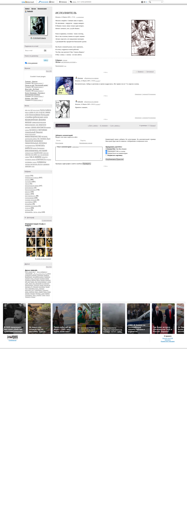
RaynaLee (47, 285)
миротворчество (33, 136)
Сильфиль (28, 295)
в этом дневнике (32, 63)
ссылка (97, 80)
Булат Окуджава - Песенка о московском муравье (35, 94)
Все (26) (49, 71)
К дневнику (104, 125)
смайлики (75, 147)
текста (27, 184)
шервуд (46, 164)
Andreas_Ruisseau (37, 275)
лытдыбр (28, 182)
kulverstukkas (42, 282)
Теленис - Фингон (31, 81)
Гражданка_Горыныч (41, 290)
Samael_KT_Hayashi (32, 287)
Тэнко (43, 295)
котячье (27, 210)
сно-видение (44, 155)
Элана (33, 297)
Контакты (168, 340)
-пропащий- (29, 273)
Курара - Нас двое (31, 98)
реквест (27, 194)
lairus (27, 112)
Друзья (33, 8)
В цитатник (152, 94)
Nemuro (46, 284)
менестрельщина (30, 134)
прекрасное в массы (32, 178)
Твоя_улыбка (36, 295)
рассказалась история (36, 150)
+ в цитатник (80, 17)
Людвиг (32, 294)
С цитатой (145, 94)
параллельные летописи (36, 143)
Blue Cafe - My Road (32, 89)
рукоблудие (38, 153)
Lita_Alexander (37, 284)
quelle (41, 285)
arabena (46, 275)
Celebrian (47, 277)
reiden (31, 112)
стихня (27, 175)
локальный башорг (34, 132)
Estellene (28, 280)
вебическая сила (40, 117)
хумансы (41, 162)
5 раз (65, 66)
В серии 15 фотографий (43, 259)
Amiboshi (28, 275)
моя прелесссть (30, 196)
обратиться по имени (91, 78)
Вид (145, 2)
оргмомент (38, 141)
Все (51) (49, 267)
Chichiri (27, 279)
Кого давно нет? (30, 272)
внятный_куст (29, 290)
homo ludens (45, 110)
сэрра (27, 157)
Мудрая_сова (39, 294)
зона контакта (38, 127)
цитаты (27, 180)
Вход (52, 2)
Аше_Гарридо (39, 289)
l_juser (49, 282)
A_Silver (48, 273)
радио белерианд (38, 148)
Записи (27, 8)
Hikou (38, 280)
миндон (27, 192)
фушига (48, 159)
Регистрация (44, 2)
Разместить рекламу (168, 341)
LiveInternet (28, 2)
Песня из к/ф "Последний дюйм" (36, 85)
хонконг (34, 162)
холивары (28, 162)
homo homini (36, 110)
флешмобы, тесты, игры (33, 212)
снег (38, 154)
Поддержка (142, 2)
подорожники (29, 198)
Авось (74, 2)
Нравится (140, 71)
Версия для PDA (168, 338)
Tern (26, 289)
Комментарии (42, 8)
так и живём (35, 157)
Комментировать (62, 125)
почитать (40, 145)
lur (43, 284)
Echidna (42, 279)
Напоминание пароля (85, 143)
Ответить (138, 94)
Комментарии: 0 (38, 83)
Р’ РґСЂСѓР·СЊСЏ (39, 38)
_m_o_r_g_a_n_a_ (39, 273)
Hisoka (42, 280)
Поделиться (150, 71)
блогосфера (35, 115)
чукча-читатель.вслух (34, 164)
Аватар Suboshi (38, 25)
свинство (46, 153)
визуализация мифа (31, 186)
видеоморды (29, 188)
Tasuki (47, 287)
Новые (153, 125)
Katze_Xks (33, 282)
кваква (48, 127)
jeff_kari (27, 282)
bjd (31, 110)
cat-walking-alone (38, 277)
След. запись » (115, 125)
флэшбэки (28, 204)
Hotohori (48, 280)
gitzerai (33, 280)
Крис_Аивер (39, 292)
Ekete (47, 279)
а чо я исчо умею (42, 112)
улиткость (41, 159)
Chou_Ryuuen (34, 279)
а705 (27, 115)
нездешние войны (31, 139)
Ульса (48, 295)
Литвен (27, 294)
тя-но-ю (27, 208)
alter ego (27, 110)
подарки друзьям (30, 200)
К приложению (47, 220)
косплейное (29, 202)
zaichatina (31, 289)
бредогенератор (30, 190)
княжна (27, 130)
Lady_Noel (28, 284)
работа (28, 148)
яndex (32, 166)
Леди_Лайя (47, 292)
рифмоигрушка (29, 153)
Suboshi (26, 11)
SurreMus (42, 287)
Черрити (28, 297)
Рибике (47, 294)
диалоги (42, 125)
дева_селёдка (29, 292)
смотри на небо (31, 155)
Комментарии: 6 (38, 87)
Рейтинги (64, 2)
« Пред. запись (93, 125)
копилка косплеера (31, 206)
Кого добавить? (42, 272)
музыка (44, 136)
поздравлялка (30, 145)
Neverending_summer (32, 285)
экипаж (28, 166)
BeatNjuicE (28, 277)
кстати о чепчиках (38, 130)
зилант (28, 127)
